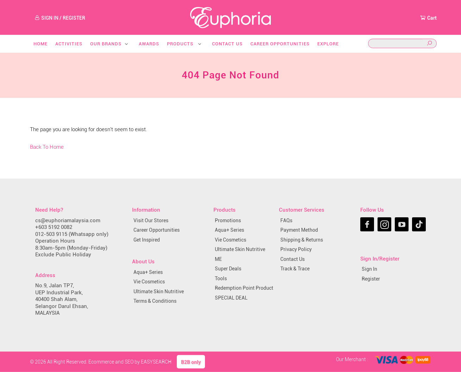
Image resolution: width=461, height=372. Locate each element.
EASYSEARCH (156, 361)
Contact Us (227, 43)
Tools (221, 278)
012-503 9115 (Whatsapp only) (71, 234)
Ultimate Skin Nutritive (158, 291)
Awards (149, 43)
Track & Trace (295, 268)
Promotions (228, 220)
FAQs (286, 220)
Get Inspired (146, 240)
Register (371, 279)
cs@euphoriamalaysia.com (67, 220)
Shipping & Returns (301, 240)
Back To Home (47, 147)
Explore (328, 43)
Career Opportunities (280, 43)
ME (218, 259)
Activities (68, 43)
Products (184, 43)
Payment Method (299, 230)
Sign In (369, 269)
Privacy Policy (296, 249)
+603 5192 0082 (53, 227)
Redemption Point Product (244, 288)
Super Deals (228, 268)
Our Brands (109, 43)
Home (40, 43)
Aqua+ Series (148, 272)
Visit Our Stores (150, 220)
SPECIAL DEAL (231, 298)
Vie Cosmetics (149, 281)
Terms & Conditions (154, 301)
